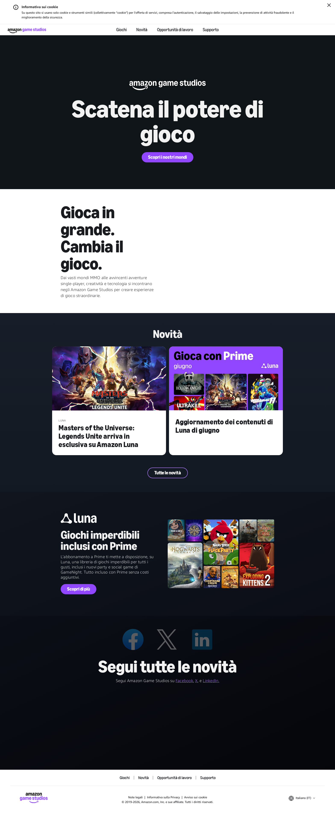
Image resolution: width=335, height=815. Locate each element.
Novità (141, 29)
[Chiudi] (329, 5)
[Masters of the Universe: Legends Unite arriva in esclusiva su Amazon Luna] (109, 378)
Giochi (121, 29)
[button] (301, 798)
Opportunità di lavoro (175, 29)
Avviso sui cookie (195, 797)
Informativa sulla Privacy (163, 797)
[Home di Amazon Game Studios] (27, 30)
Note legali (135, 797)
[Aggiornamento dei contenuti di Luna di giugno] (226, 378)
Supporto (211, 29)
